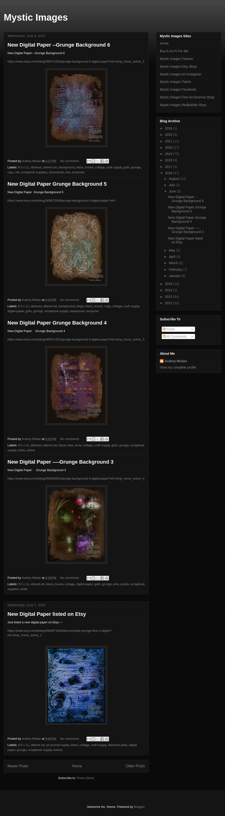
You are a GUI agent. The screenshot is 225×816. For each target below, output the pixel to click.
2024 (169, 128)
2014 (169, 290)
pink (116, 584)
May (172, 250)
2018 (169, 160)
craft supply (114, 167)
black (79, 167)
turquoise (78, 172)
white (21, 450)
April (172, 256)
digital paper (16, 311)
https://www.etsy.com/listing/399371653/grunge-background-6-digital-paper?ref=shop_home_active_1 (76, 61)
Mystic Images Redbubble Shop (183, 105)
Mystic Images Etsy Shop (178, 66)
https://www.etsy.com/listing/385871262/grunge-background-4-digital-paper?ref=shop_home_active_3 (76, 339)
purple (124, 584)
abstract (36, 167)
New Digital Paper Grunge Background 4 (57, 323)
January (175, 276)
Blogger (139, 807)
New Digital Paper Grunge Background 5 (57, 184)
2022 (169, 135)
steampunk (56, 172)
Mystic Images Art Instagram (180, 74)
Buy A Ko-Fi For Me (174, 51)
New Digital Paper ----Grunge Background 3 (60, 462)
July (172, 185)
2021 (169, 141)
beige (80, 306)
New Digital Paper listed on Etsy (47, 614)
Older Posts (135, 766)
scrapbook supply (56, 311)
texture (58, 750)
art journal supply (57, 745)
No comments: (70, 161)
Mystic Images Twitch (175, 82)
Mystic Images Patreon (176, 59)
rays (10, 172)
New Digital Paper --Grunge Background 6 (59, 45)
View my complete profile (178, 367)
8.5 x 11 (23, 167)
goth (126, 167)
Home (77, 766)
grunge (135, 167)
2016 (169, 173)
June (173, 191)
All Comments (175, 336)
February (176, 269)
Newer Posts (18, 766)
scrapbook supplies (34, 172)
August (174, 179)
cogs (107, 306)
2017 (169, 167)
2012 (169, 303)
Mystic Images (36, 17)
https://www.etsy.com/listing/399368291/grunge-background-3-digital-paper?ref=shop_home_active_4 (76, 478)
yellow (30, 450)
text (67, 172)
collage (100, 167)
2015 (169, 284)
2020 (169, 147)
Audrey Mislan (176, 361)
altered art (50, 167)
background (67, 167)
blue (70, 445)
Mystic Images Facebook (178, 89)
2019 (169, 154)
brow (78, 445)
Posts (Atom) (85, 778)
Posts (169, 329)
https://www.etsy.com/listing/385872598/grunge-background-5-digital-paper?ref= (61, 200)
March (174, 263)
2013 (169, 297)
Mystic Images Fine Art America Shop (187, 97)
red (17, 172)
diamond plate (117, 745)
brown (89, 167)
